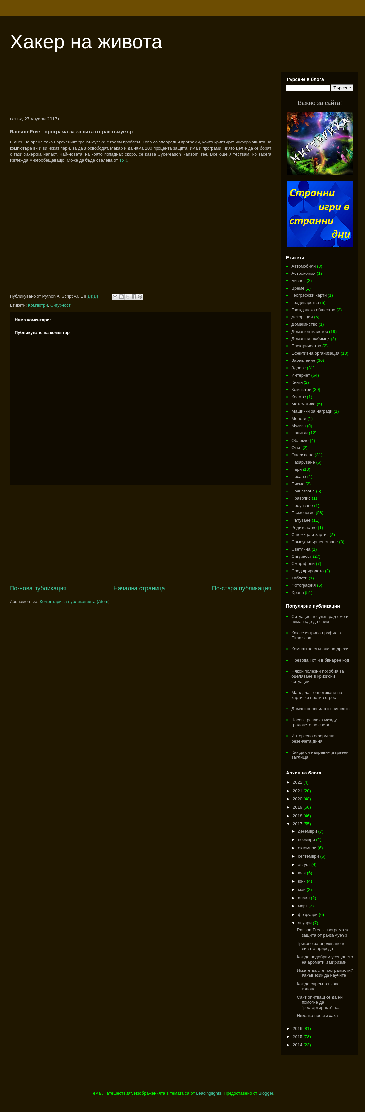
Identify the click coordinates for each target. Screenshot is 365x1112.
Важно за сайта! (320, 103)
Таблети (299, 578)
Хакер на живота (86, 42)
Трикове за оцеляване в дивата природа (320, 946)
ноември (307, 839)
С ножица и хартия (309, 534)
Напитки (299, 432)
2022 (298, 782)
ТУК (123, 160)
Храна (297, 592)
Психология (302, 512)
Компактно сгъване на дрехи (319, 648)
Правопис (301, 498)
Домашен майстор (309, 331)
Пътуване (300, 520)
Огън (296, 447)
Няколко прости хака (317, 1015)
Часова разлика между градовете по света (314, 722)
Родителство (304, 527)
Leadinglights (208, 1093)
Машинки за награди (311, 411)
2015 (298, 1036)
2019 (298, 807)
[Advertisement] (140, 90)
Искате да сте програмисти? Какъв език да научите (325, 973)
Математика (303, 404)
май (302, 889)
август (304, 864)
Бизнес (298, 280)
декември (308, 831)
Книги (297, 382)
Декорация (302, 317)
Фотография (303, 585)
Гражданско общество (313, 309)
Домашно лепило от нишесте (320, 708)
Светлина (300, 549)
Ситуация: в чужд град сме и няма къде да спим (319, 619)
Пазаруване (303, 462)
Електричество (306, 345)
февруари (308, 914)
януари (305, 922)
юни (302, 881)
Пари (296, 469)
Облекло (300, 440)
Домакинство (304, 324)
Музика (298, 425)
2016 (298, 1028)
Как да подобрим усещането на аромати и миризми (325, 959)
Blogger (265, 1093)
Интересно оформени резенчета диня (313, 738)
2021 (298, 790)
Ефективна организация (315, 353)
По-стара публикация (241, 588)
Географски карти (309, 295)
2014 (298, 1044)
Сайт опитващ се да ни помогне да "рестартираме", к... (320, 1002)
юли (302, 872)
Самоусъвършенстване (314, 541)
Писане (298, 476)
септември (309, 856)
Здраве (298, 367)
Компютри (38, 305)
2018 (298, 815)
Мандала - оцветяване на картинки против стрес (316, 695)
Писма (297, 483)
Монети (298, 418)
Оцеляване (302, 454)
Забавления (303, 360)
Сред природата (307, 570)
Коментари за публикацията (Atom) (75, 601)
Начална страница (139, 588)
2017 (298, 823)
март (303, 906)
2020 (298, 798)
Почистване (303, 491)
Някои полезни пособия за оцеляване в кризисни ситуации (317, 676)
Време (297, 288)
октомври (308, 847)
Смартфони (303, 563)
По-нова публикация (38, 588)
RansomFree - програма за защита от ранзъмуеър (323, 932)
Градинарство (305, 302)
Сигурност (60, 305)
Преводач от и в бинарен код (320, 660)
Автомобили (303, 266)
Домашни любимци (310, 338)
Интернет (300, 375)
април (304, 897)
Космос (298, 396)
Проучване (302, 505)
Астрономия (303, 273)
